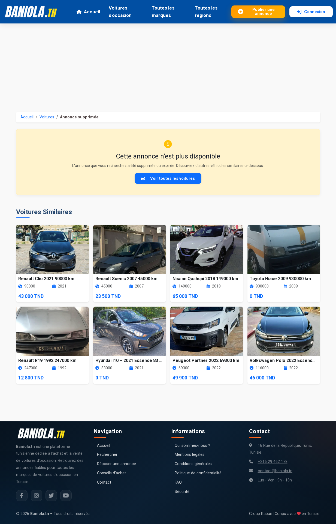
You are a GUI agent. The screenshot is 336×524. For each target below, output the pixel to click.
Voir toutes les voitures (168, 178)
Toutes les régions (206, 11)
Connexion (311, 11)
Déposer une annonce (116, 464)
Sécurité (182, 491)
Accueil (88, 11)
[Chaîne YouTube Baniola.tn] (66, 495)
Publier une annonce (256, 11)
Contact (104, 482)
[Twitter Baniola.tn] (51, 495)
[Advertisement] (168, 64)
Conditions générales (193, 464)
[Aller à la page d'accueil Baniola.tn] (43, 433)
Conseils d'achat (111, 473)
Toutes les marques (163, 11)
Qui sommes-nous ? (192, 445)
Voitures (47, 117)
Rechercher (107, 454)
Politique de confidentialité (198, 473)
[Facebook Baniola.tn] (22, 495)
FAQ (178, 482)
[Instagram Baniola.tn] (36, 495)
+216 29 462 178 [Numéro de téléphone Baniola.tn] (272, 461)
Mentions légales (189, 454)
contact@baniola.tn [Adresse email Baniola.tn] (275, 471)
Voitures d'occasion (120, 11)
